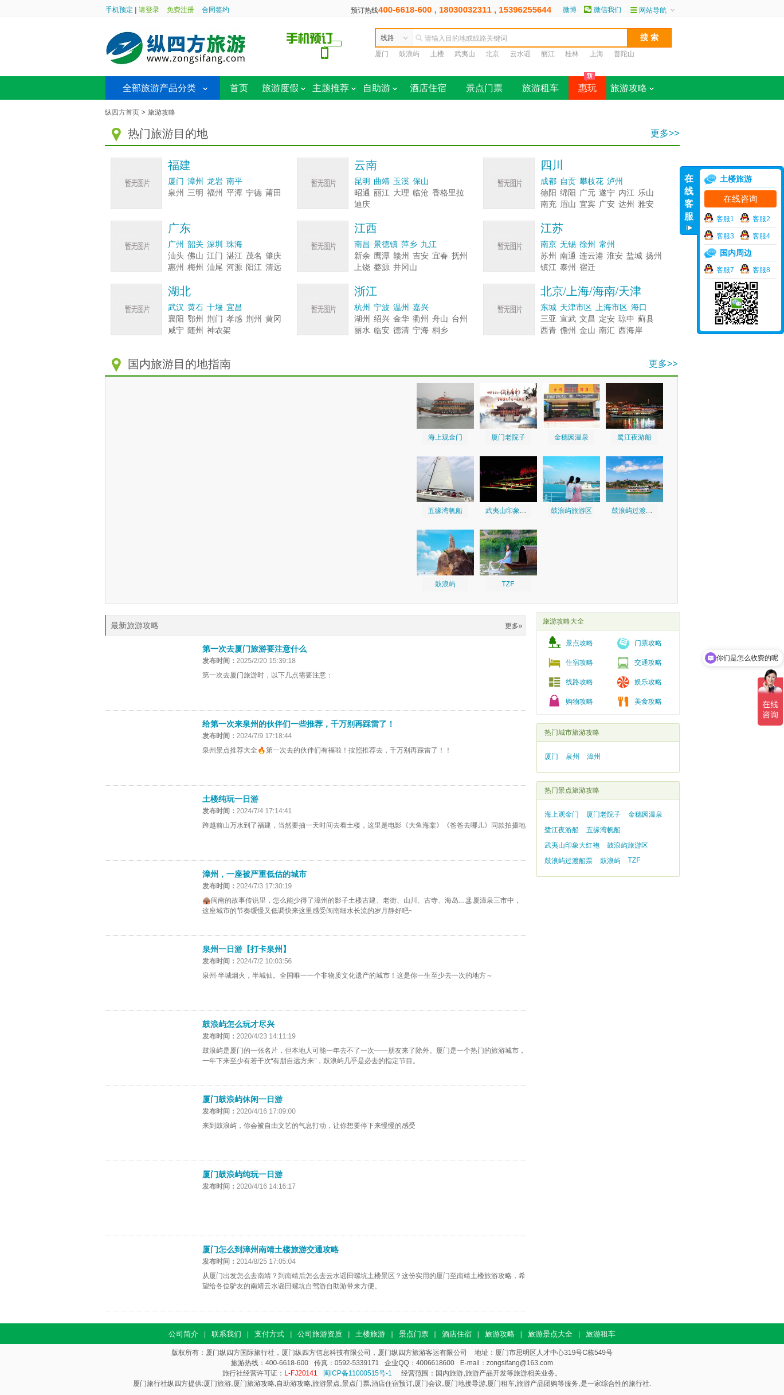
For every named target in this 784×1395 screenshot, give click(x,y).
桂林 (572, 54)
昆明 (362, 181)
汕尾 (215, 267)
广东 (179, 228)
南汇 (607, 330)
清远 (273, 267)
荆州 (254, 319)
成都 (548, 181)
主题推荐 (334, 88)
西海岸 (630, 330)
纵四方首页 (122, 112)
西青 (548, 330)
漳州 (195, 181)
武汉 (176, 307)
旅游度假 (283, 88)
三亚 (548, 319)
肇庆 (273, 256)
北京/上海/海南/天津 (591, 291)
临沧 (421, 193)
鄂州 (195, 319)
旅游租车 (540, 88)
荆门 (215, 319)
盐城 (634, 256)
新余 (362, 256)
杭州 (362, 307)
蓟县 (646, 319)
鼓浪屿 (409, 54)
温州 (401, 307)
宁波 (382, 307)
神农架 (219, 330)
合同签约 (215, 10)
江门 (215, 256)
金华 (401, 319)
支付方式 (269, 1334)
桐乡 (440, 330)
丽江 (548, 54)
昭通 (362, 193)
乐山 (646, 193)
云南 (365, 165)
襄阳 (176, 319)
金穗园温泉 (571, 437)
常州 (607, 244)
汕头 (176, 256)
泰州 (568, 267)
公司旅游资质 (319, 1334)
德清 (401, 330)
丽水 (362, 330)
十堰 (215, 307)
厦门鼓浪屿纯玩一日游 (242, 1174)
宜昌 (234, 307)
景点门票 (484, 88)
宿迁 (587, 267)
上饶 (362, 267)
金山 (587, 330)
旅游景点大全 (550, 1334)
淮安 (615, 256)
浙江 (365, 291)
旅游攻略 (632, 88)
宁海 (421, 330)
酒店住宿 (428, 88)
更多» (514, 626)
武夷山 (464, 54)
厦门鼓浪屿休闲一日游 (242, 1099)
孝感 (234, 319)
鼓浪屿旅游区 (571, 511)
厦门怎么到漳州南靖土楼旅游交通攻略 (270, 1249)
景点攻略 (579, 643)
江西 (365, 228)
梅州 (195, 267)
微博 (570, 10)
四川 (551, 165)
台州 (460, 319)
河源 (234, 267)
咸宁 (176, 330)
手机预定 (119, 10)
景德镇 (386, 244)
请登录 (149, 10)
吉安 (421, 256)
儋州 (568, 330)
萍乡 (409, 244)
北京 (492, 54)
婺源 (382, 267)
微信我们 (607, 10)
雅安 (646, 204)
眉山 (568, 204)
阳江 (254, 267)
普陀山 (624, 54)
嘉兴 (421, 307)
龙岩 (215, 181)
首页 (239, 88)
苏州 (548, 256)
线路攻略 (579, 682)
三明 (195, 193)
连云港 (591, 256)
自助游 (380, 88)
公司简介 (183, 1334)
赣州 (401, 256)
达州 (626, 204)
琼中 (626, 319)
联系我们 (226, 1334)
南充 (548, 204)
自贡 (568, 181)
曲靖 (382, 181)
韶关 (195, 244)
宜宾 (587, 204)
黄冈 (273, 319)
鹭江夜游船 (634, 437)
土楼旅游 (370, 1334)
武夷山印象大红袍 (512, 511)
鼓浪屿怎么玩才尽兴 (238, 1024)
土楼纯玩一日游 (230, 799)
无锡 (568, 244)
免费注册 (180, 10)
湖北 (179, 291)
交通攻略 (648, 663)
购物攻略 (579, 702)
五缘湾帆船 (445, 511)
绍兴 (382, 319)
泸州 (615, 181)
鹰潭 (382, 256)
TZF (508, 584)
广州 (176, 244)
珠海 (234, 244)
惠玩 (583, 84)
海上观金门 (445, 437)
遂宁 (607, 193)
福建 (179, 165)
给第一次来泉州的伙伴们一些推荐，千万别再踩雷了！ (298, 723)
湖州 (362, 319)
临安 (382, 330)
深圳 (215, 244)
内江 (626, 193)
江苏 (551, 228)
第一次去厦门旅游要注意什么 (254, 648)
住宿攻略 (579, 663)
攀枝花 (591, 181)
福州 (215, 193)
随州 (195, 330)
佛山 (195, 256)
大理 (401, 193)
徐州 (587, 244)
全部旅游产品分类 (159, 88)
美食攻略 (648, 702)
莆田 (273, 193)
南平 (234, 181)
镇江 (548, 267)
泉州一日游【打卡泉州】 (246, 949)
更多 (665, 133)
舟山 (440, 319)
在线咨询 (740, 198)
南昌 (362, 244)
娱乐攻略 (648, 682)
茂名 (254, 256)
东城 (548, 307)
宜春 (440, 256)
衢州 (421, 319)
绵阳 (568, 193)
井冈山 (405, 267)
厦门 (382, 54)
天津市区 (576, 307)
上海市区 (611, 307)
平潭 (234, 193)
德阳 (548, 193)
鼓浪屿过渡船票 (635, 511)
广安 (607, 204)
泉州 (176, 193)
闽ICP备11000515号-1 (357, 1373)
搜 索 (649, 37)
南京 (548, 244)
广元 (587, 193)
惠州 (176, 267)
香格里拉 (448, 193)
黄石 (195, 307)
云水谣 (520, 54)
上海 (596, 54)
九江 (429, 244)
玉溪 (401, 181)
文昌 (587, 319)
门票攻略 (648, 643)
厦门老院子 (508, 437)
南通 (568, 256)
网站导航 (653, 10)
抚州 (460, 256)
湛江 (234, 256)
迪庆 (362, 204)
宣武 (568, 319)
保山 (421, 181)
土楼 (437, 54)
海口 (639, 307)
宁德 (254, 193)
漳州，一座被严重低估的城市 (254, 874)
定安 (607, 319)
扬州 (654, 256)
